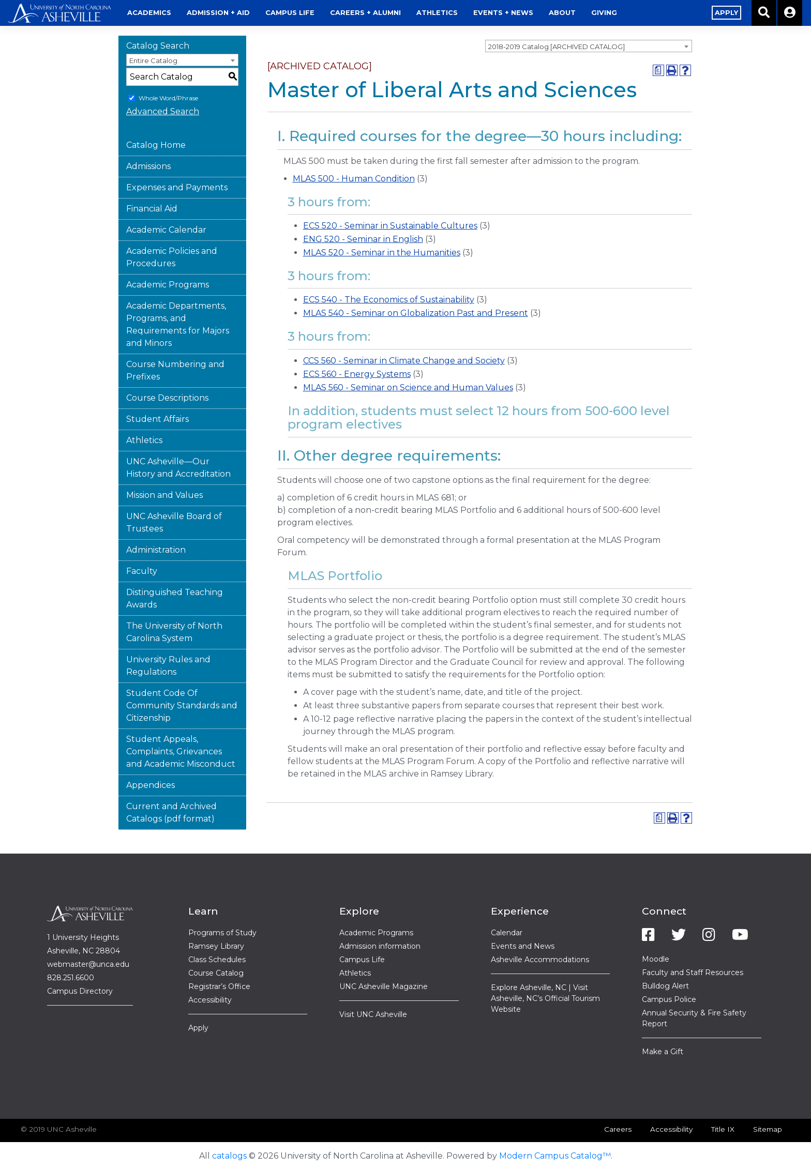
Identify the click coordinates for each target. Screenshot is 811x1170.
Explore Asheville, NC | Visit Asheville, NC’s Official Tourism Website (545, 998)
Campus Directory (80, 991)
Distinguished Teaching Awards (174, 598)
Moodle (655, 959)
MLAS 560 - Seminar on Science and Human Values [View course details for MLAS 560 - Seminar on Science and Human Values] (408, 387)
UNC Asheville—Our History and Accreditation (178, 468)
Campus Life (362, 959)
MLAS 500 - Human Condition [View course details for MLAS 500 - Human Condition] (354, 179)
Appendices (150, 785)
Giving (604, 13)
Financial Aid (151, 209)
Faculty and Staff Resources (692, 972)
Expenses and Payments (177, 187)
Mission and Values (164, 495)
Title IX (722, 1129)
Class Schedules (217, 959)
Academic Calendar (166, 230)
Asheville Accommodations (540, 959)
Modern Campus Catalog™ (555, 1156)
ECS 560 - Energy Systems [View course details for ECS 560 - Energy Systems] (357, 374)
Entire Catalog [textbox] (153, 60)
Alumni (365, 13)
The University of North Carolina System (174, 632)
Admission (218, 13)
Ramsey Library (216, 946)
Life (289, 13)
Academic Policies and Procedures (171, 257)
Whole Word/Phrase (168, 98)
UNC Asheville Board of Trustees (174, 522)
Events (503, 13)
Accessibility (210, 1000)
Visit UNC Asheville (373, 1014)
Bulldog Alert (665, 986)
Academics (149, 13)
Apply (198, 1027)
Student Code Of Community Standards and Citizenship (181, 705)
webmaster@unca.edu (88, 964)
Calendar (506, 932)
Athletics (437, 13)
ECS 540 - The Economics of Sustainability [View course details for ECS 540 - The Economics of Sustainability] (388, 300)
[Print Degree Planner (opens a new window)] (658, 70)
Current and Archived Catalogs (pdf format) (171, 812)
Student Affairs (157, 419)
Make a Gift (662, 1051)
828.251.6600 (70, 977)
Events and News (522, 946)
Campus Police (669, 999)
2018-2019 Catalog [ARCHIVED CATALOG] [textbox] (556, 46)
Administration (156, 550)
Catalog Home (156, 145)
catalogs (229, 1156)
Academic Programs (167, 285)
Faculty (141, 571)
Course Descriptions (167, 398)
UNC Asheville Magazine (383, 986)
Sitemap (767, 1129)
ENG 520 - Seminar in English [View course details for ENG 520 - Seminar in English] (363, 239)
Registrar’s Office (219, 986)
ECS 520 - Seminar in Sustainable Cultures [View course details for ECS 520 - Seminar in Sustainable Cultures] (390, 226)
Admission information (379, 946)
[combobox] (588, 46)
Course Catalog (216, 973)
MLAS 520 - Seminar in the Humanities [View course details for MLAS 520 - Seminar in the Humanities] (381, 252)
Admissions (148, 166)
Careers (618, 1129)
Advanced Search (162, 111)
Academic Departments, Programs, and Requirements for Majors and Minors (177, 324)
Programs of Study (222, 932)
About (562, 13)
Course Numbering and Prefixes (175, 370)
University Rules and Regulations (168, 666)
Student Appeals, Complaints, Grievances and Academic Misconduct (180, 751)
